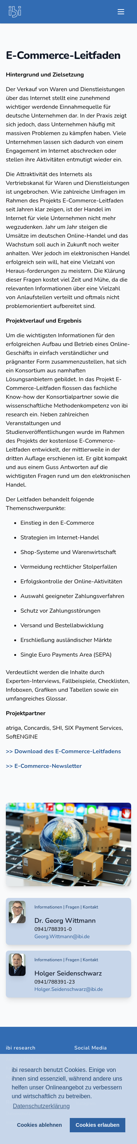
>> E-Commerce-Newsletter (44, 766)
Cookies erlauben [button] (97, 1125)
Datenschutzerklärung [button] (41, 1106)
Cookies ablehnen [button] (39, 1125)
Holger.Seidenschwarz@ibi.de (68, 989)
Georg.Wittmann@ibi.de (62, 936)
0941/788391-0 (53, 929)
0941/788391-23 (54, 981)
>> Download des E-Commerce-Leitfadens (63, 751)
